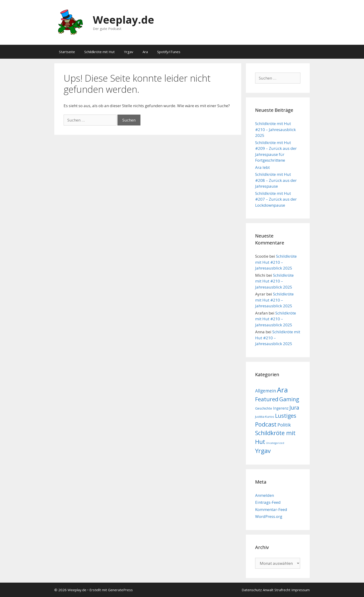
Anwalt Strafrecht (276, 589)
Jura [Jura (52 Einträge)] (294, 407)
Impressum (300, 589)
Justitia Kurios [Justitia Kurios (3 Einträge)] (264, 416)
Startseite (67, 51)
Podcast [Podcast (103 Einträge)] (265, 424)
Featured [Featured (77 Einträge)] (266, 399)
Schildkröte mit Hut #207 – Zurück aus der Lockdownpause (276, 199)
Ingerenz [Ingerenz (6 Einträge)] (281, 408)
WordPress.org (268, 516)
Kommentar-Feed (271, 509)
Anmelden (264, 495)
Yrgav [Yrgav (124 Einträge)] (263, 450)
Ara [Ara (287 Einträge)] (282, 390)
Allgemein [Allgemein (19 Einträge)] (265, 391)
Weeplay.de (123, 20)
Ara (145, 51)
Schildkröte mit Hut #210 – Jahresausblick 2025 (275, 129)
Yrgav (128, 51)
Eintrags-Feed (268, 502)
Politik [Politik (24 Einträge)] (284, 424)
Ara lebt (262, 167)
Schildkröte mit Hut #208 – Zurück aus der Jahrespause (276, 180)
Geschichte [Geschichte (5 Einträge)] (263, 408)
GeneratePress (120, 589)
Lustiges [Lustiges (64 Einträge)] (285, 415)
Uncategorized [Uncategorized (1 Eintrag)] (275, 443)
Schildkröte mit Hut (99, 51)
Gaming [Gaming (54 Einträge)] (289, 399)
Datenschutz (252, 589)
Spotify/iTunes (168, 51)
